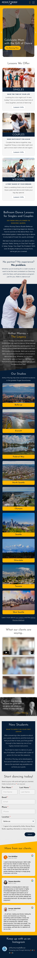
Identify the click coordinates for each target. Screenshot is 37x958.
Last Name (24, 788)
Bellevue (18, 405)
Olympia (18, 509)
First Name (7, 788)
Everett (18, 431)
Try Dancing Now (12, 48)
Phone (5, 807)
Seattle (18, 534)
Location (6, 817)
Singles (18, 90)
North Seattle (18, 483)
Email (4, 797)
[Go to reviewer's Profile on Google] (6, 909)
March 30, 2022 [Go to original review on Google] (12, 858)
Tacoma (18, 586)
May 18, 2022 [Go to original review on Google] (12, 910)
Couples (18, 134)
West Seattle (18, 612)
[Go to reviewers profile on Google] (6, 857)
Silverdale (18, 560)
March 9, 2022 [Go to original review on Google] (12, 883)
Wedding (18, 179)
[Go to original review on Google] (32, 856)
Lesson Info (18, 107)
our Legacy (20, 617)
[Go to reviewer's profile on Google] (6, 882)
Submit (30, 834)
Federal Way (18, 457)
